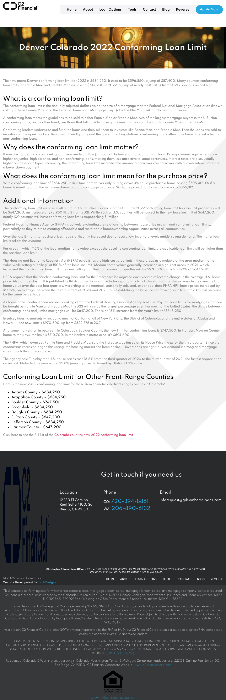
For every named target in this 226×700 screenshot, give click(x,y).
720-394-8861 (130, 501)
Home (72, 9)
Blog (166, 9)
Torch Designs (46, 582)
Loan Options (110, 9)
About (88, 9)
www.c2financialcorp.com (153, 664)
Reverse (182, 9)
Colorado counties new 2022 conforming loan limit (93, 435)
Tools (132, 9)
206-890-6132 (131, 508)
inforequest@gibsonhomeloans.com (190, 500)
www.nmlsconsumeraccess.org (113, 697)
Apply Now (209, 9)
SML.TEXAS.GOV (119, 653)
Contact (149, 9)
